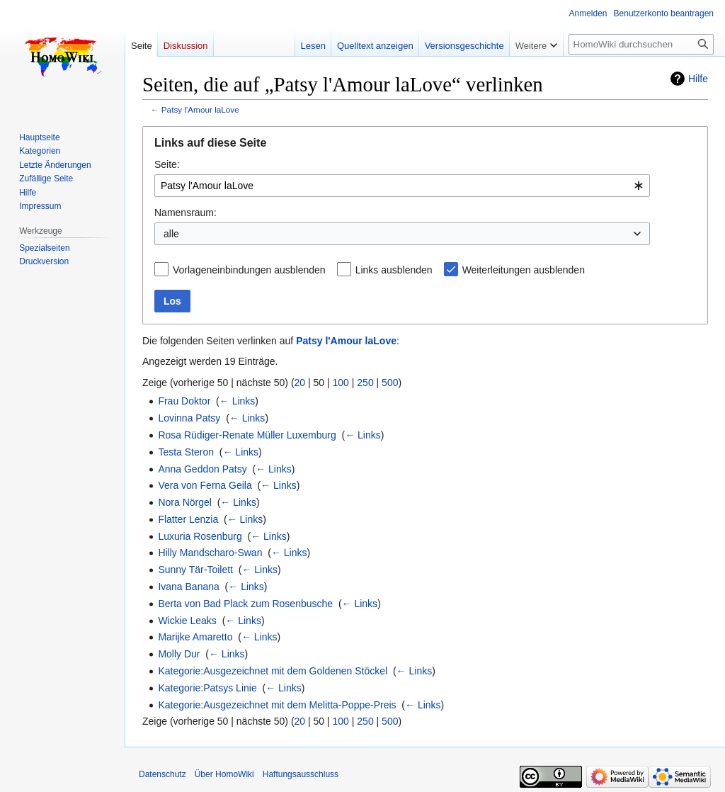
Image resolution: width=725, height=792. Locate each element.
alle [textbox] (171, 233)
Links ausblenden (394, 270)
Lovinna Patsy (189, 418)
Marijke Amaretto (195, 637)
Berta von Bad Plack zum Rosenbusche (245, 603)
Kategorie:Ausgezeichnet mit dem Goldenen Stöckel (272, 671)
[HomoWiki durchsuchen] (641, 44)
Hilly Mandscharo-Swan (210, 552)
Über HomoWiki (224, 774)
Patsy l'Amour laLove (200, 109)
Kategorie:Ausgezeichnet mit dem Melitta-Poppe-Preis (277, 705)
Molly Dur (179, 654)
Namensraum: (185, 212)
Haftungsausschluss (300, 774)
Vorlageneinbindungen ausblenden (249, 270)
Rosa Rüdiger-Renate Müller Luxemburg (247, 435)
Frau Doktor (184, 401)
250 (365, 382)
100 (341, 382)
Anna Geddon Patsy (202, 469)
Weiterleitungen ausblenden (523, 270)
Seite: (167, 164)
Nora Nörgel (184, 502)
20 (300, 382)
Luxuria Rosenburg (199, 536)
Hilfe (698, 78)
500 (390, 382)
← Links (237, 401)
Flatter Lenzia (188, 519)
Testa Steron (186, 452)
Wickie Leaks (187, 620)
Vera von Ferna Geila (204, 485)
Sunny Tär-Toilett (195, 569)
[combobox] (402, 185)
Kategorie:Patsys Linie (207, 688)
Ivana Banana (188, 586)
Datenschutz (162, 774)
